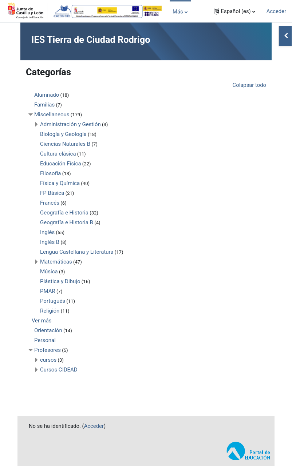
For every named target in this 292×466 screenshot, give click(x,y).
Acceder (276, 11)
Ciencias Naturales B (65, 144)
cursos (48, 360)
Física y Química (60, 183)
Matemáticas (56, 261)
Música (49, 271)
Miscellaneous (52, 114)
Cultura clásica (58, 153)
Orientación (48, 330)
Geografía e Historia (64, 212)
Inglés (47, 232)
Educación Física (60, 163)
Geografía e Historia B (66, 222)
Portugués (52, 301)
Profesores (47, 350)
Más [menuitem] (178, 11)
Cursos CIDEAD (59, 369)
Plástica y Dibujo (60, 281)
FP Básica (52, 193)
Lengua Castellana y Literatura (77, 252)
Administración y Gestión (70, 124)
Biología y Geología (63, 134)
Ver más (41, 320)
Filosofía (50, 173)
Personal (45, 340)
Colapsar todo (249, 85)
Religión (49, 311)
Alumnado (46, 95)
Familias (44, 104)
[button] (234, 11)
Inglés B (49, 242)
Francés (49, 203)
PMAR (47, 291)
